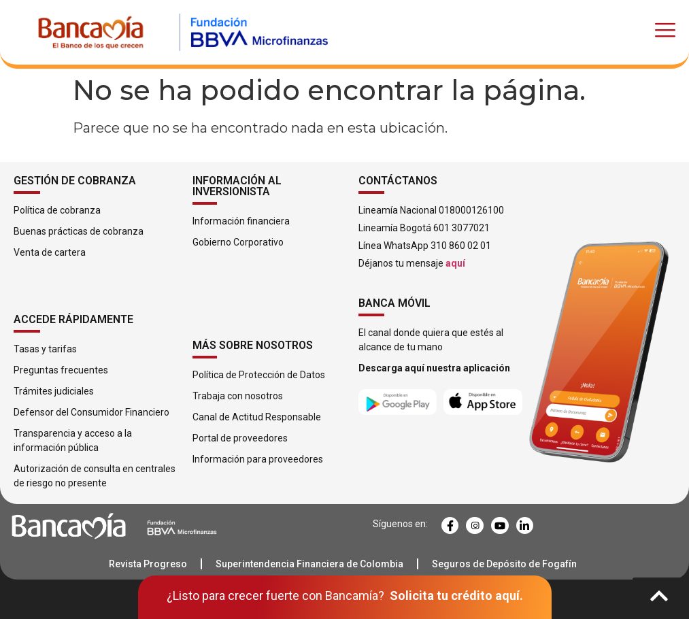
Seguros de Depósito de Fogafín (504, 563)
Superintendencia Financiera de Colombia (309, 563)
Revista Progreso (148, 563)
